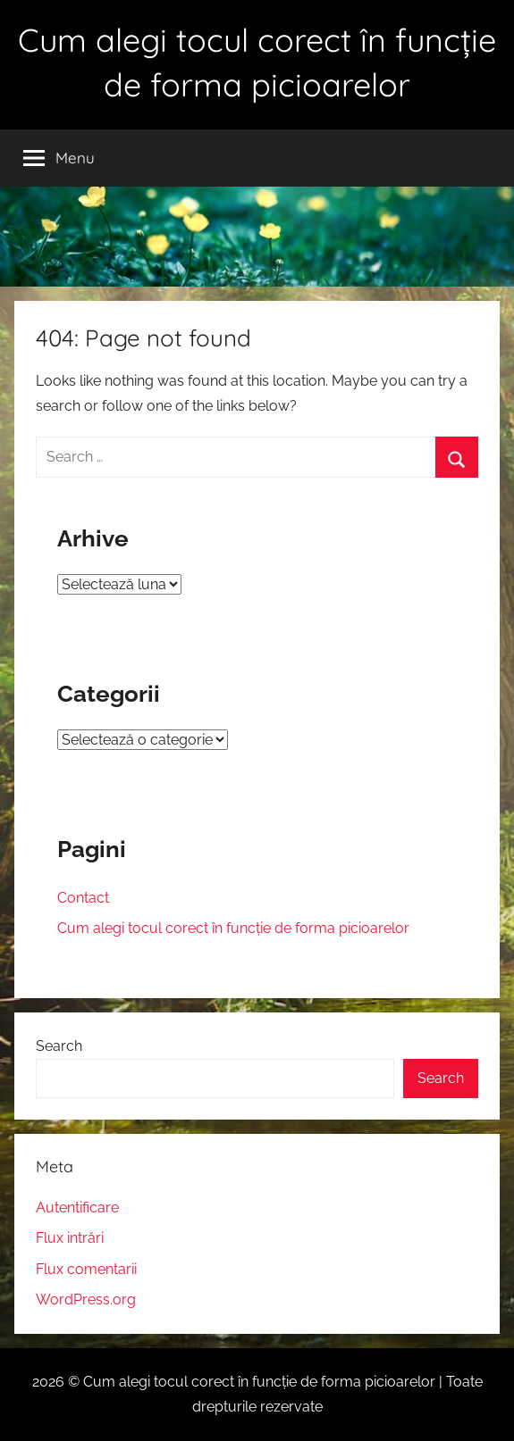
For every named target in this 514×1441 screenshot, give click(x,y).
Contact (83, 897)
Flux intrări (70, 1237)
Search (59, 1045)
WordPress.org (86, 1299)
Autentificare (77, 1207)
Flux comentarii (86, 1269)
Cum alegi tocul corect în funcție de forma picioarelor (233, 928)
